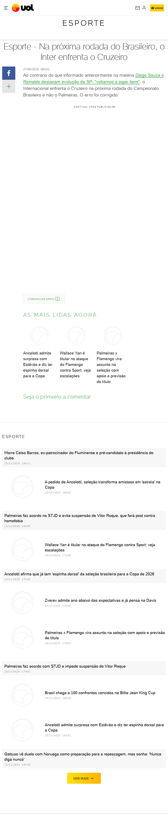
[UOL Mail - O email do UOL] (137, 8)
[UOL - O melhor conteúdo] (23, 8)
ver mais (84, 778)
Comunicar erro (44, 299)
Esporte (84, 23)
